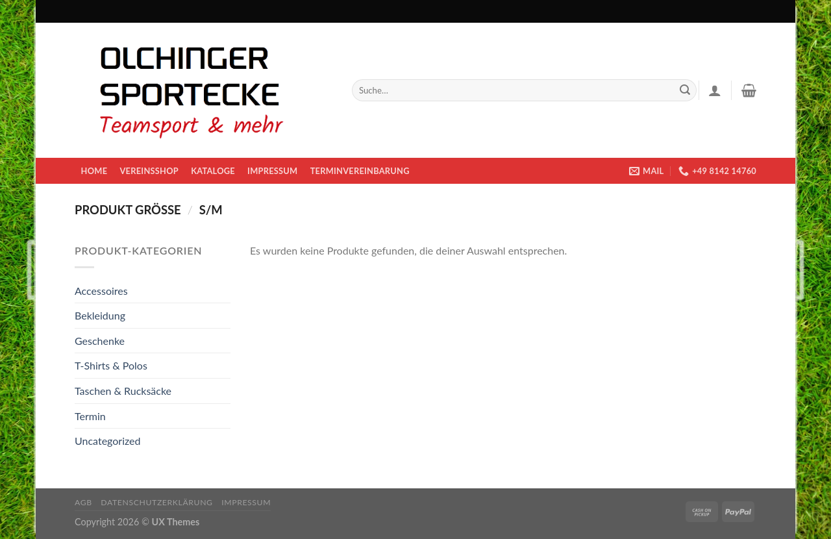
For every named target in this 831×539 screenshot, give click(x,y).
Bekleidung (100, 315)
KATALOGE (213, 171)
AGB (83, 502)
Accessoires (101, 290)
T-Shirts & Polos (111, 365)
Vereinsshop (148, 171)
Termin (90, 416)
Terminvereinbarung (360, 171)
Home (94, 171)
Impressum (272, 171)
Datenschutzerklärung (156, 502)
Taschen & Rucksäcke (123, 390)
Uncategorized (108, 440)
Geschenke (100, 340)
